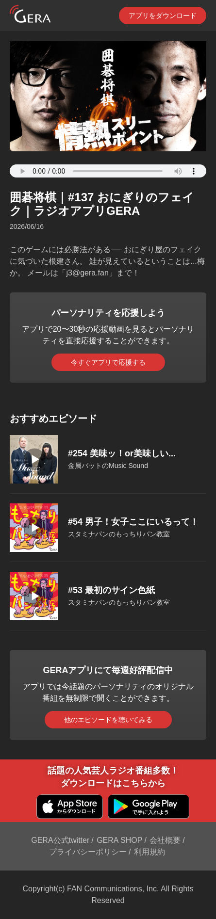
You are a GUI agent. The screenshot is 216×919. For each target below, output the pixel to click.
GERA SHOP (119, 840)
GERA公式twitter (60, 840)
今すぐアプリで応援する (108, 362)
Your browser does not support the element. (108, 170)
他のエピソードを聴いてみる (108, 720)
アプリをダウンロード (163, 15)
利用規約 (149, 852)
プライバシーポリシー (88, 852)
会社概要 (165, 840)
